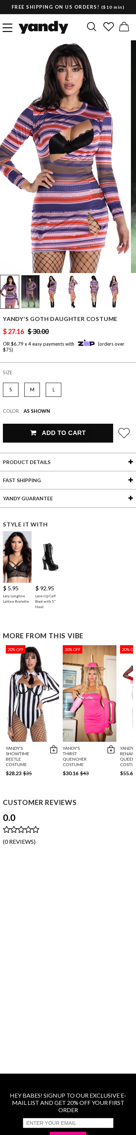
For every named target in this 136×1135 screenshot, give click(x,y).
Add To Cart (58, 433)
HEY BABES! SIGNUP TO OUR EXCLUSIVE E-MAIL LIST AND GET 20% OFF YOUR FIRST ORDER (68, 1102)
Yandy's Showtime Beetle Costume (17, 756)
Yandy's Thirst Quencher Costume (75, 756)
